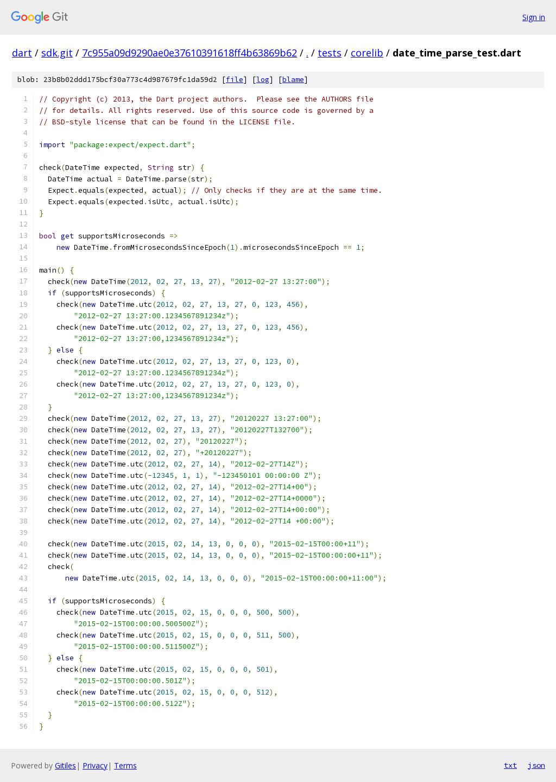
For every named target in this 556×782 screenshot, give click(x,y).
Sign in (533, 17)
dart (22, 52)
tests (330, 52)
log (262, 79)
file (234, 79)
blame (293, 79)
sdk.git (57, 52)
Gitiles (65, 765)
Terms (125, 765)
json (536, 765)
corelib (367, 52)
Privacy (95, 765)
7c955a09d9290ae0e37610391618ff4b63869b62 (189, 52)
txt (510, 765)
